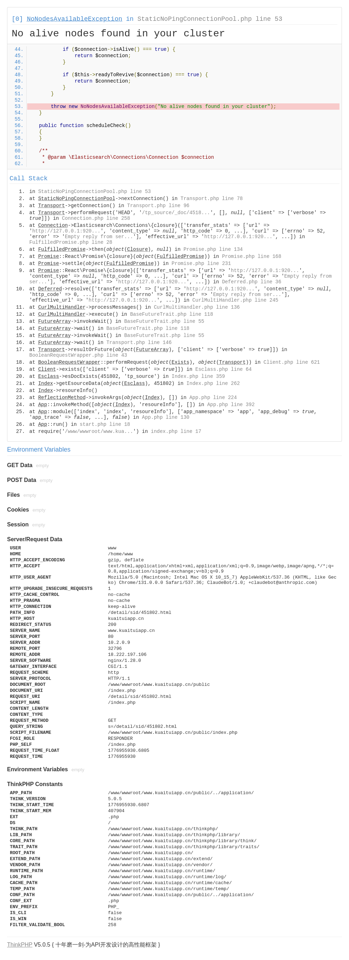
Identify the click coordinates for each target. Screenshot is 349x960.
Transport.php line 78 (212, 198)
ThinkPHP (19, 945)
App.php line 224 (213, 397)
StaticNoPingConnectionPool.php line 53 (209, 19)
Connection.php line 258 (96, 218)
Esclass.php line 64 (223, 369)
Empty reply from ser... (99, 237)
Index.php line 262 (213, 383)
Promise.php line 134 (213, 249)
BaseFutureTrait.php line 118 (171, 314)
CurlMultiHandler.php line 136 (197, 307)
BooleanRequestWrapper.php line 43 (78, 355)
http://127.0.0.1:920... (66, 231)
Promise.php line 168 (251, 256)
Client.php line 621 (292, 362)
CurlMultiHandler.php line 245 (235, 300)
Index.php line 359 (198, 376)
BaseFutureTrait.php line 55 (164, 321)
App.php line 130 (165, 417)
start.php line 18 (105, 424)
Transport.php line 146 (139, 342)
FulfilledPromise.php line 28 (70, 242)
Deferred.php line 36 (251, 282)
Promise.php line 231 (201, 263)
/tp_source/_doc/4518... (176, 213)
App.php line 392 (230, 404)
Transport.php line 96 (158, 206)
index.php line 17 (176, 431)
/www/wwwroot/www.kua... (99, 431)
